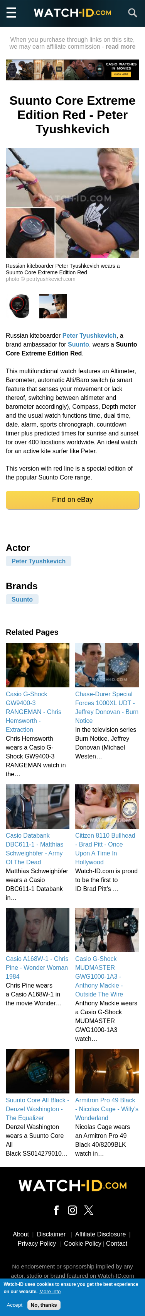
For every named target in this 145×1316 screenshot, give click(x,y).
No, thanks (44, 1308)
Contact (116, 1243)
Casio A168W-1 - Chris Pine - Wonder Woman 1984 (37, 968)
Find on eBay (72, 499)
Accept (14, 1308)
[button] (72, 255)
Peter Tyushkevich (89, 335)
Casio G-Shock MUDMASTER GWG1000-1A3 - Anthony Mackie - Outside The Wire (99, 977)
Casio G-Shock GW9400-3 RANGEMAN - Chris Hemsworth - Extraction (33, 712)
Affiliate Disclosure (100, 1234)
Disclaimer (51, 1234)
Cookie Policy (82, 1243)
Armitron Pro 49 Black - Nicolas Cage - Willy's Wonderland (106, 1109)
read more (120, 46)
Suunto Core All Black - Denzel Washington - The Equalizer (37, 1109)
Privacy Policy (37, 1243)
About (21, 1234)
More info (50, 1294)
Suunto (78, 344)
